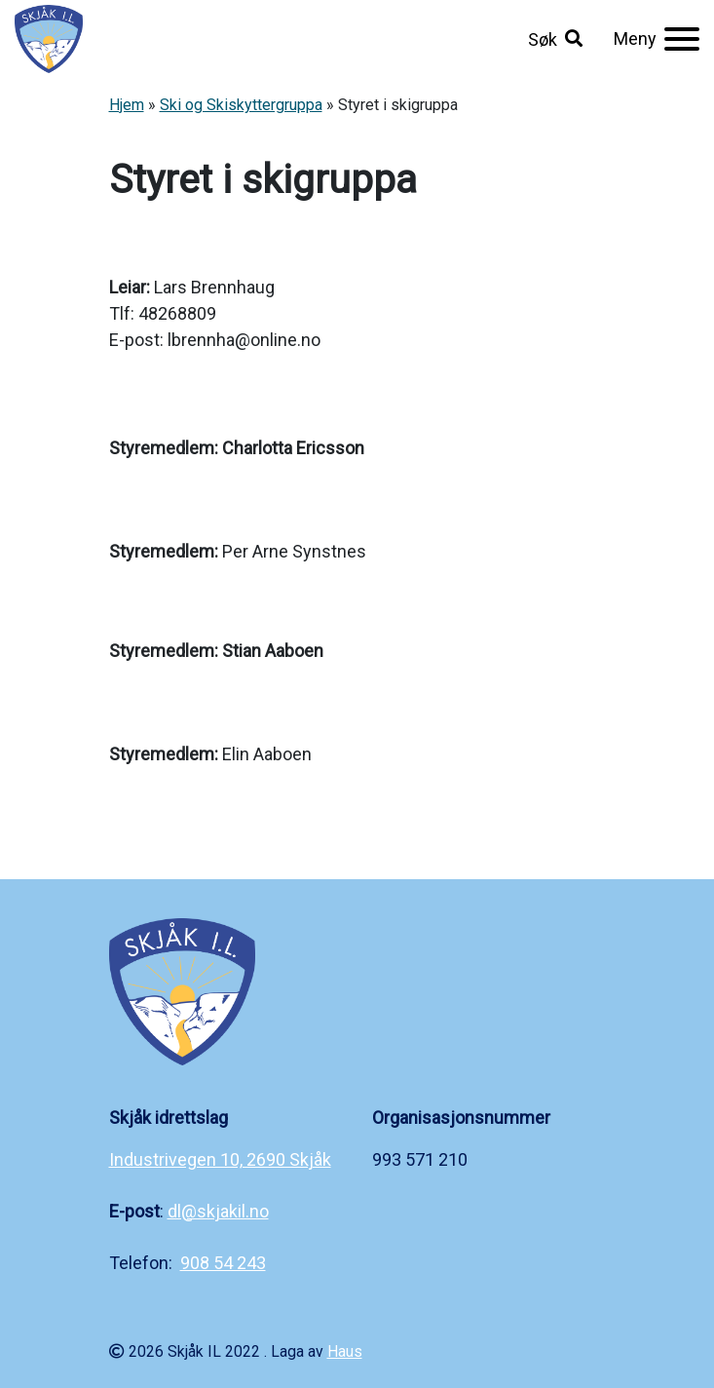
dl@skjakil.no (218, 1211)
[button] (555, 39)
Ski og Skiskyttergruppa (241, 105)
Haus (344, 1351)
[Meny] (656, 39)
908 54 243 (223, 1263)
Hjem (126, 105)
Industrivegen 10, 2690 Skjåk (220, 1159)
